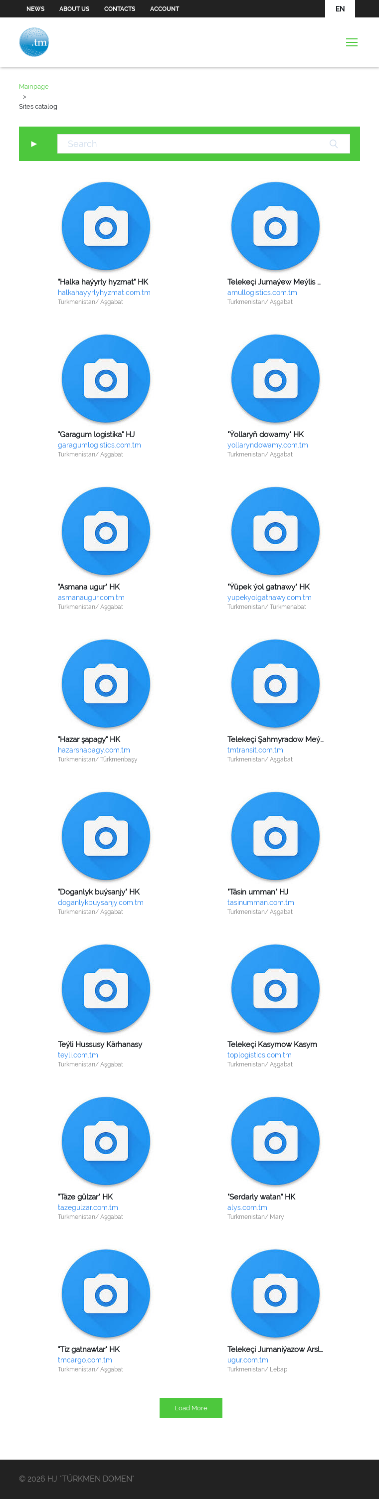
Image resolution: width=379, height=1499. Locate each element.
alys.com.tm (247, 1207)
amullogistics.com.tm (262, 293)
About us (74, 8)
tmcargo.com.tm (85, 1360)
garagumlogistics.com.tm (99, 445)
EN (340, 9)
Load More (191, 1408)
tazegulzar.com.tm (88, 1207)
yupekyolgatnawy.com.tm (269, 597)
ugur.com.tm (247, 1360)
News (35, 8)
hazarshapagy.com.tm (94, 750)
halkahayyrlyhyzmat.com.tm (104, 293)
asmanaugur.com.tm (91, 597)
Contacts (119, 8)
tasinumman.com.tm (260, 902)
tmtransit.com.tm (255, 750)
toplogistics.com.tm (259, 1055)
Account (164, 8)
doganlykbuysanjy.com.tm (101, 902)
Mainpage (34, 86)
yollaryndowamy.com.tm (267, 445)
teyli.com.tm (78, 1055)
